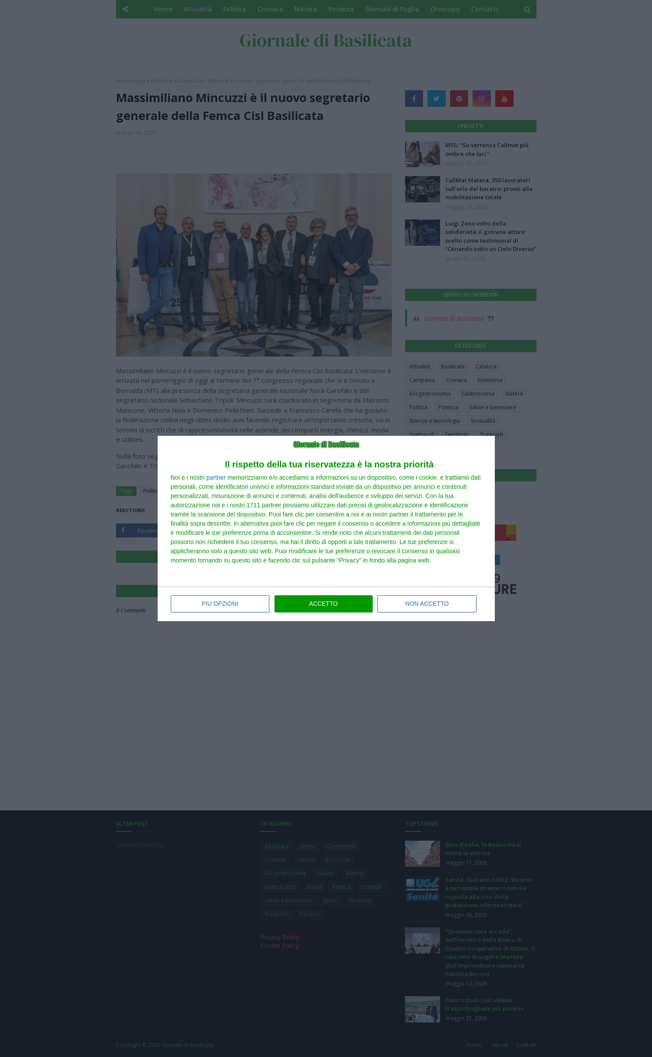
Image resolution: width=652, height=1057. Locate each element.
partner (216, 478)
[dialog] (326, 528)
